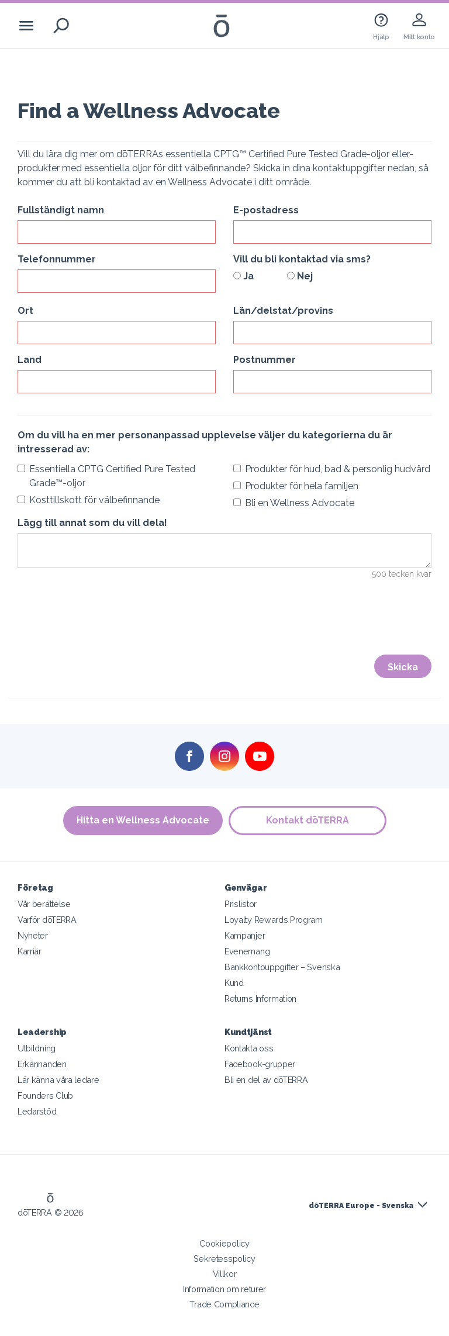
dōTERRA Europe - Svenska (361, 1206)
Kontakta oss (248, 1048)
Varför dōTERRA (47, 920)
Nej (300, 276)
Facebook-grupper (259, 1064)
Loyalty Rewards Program (273, 920)
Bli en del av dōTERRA (266, 1080)
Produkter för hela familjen (295, 486)
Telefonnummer (57, 259)
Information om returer (224, 1289)
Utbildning (37, 1048)
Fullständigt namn (61, 210)
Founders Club (45, 1095)
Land (30, 359)
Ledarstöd (37, 1111)
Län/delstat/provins (283, 310)
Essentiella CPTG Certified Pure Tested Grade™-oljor (106, 476)
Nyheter (33, 935)
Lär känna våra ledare (58, 1080)
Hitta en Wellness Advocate (143, 820)
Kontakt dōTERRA (307, 820)
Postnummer (264, 359)
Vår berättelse (44, 904)
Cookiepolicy (224, 1243)
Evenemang (247, 951)
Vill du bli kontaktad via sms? (302, 259)
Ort (25, 310)
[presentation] (106, 625)
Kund (234, 983)
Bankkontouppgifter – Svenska (282, 967)
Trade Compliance (224, 1304)
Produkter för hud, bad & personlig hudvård (331, 469)
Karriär (30, 951)
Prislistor (240, 904)
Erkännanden (42, 1064)
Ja (243, 276)
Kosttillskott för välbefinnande (89, 500)
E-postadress (266, 210)
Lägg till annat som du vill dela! (92, 522)
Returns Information (260, 998)
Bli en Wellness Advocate (293, 502)
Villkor (225, 1274)
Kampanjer (244, 935)
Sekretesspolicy (224, 1259)
